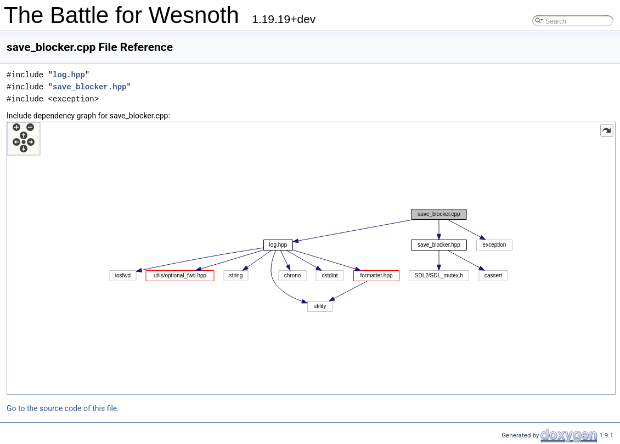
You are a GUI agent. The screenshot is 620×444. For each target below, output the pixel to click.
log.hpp (69, 75)
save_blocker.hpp (89, 87)
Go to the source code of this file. (63, 408)
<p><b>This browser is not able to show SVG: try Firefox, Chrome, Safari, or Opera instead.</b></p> (311, 258)
